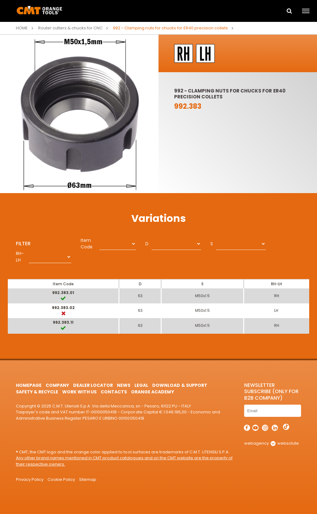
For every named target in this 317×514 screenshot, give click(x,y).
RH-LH (20, 256)
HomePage (29, 385)
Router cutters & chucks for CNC (70, 28)
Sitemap (87, 479)
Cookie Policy (61, 479)
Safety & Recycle (37, 392)
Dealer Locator (93, 385)
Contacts (114, 392)
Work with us (79, 392)
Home (22, 28)
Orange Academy (152, 392)
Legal (141, 385)
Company (57, 385)
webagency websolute (271, 443)
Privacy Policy (29, 479)
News (123, 385)
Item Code (87, 243)
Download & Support (179, 385)
